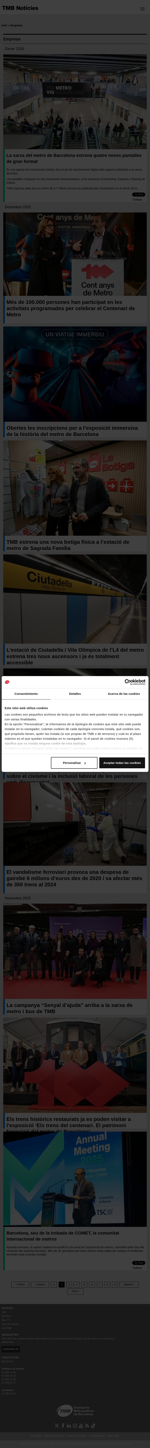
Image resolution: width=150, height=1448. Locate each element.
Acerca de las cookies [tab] (124, 693)
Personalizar (74, 762)
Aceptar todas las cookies (122, 762)
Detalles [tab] (75, 693)
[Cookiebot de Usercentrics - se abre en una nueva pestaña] (127, 682)
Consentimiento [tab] (26, 693)
